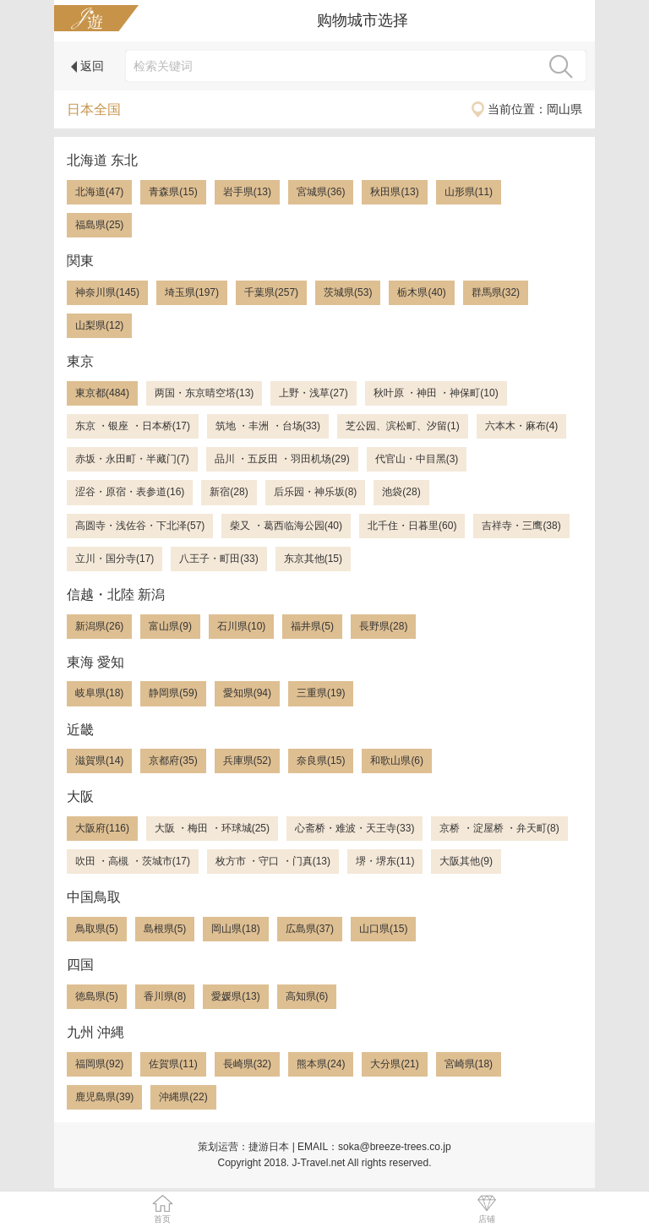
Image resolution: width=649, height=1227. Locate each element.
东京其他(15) (313, 558)
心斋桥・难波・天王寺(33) (354, 828)
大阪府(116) (102, 828)
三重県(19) (321, 693)
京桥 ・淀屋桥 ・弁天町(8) (499, 828)
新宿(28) (229, 492)
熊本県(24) (321, 1064)
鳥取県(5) (96, 929)
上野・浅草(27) (313, 393)
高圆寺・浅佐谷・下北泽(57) (140, 526)
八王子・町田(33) (218, 558)
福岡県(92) (99, 1064)
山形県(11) (468, 192)
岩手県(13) (247, 192)
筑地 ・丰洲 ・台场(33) (267, 426)
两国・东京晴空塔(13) (204, 393)
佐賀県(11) (173, 1064)
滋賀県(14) (99, 760)
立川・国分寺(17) (114, 558)
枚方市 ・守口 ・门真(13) (272, 861)
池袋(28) (401, 492)
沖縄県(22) (183, 1097)
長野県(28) (383, 626)
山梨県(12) (99, 325)
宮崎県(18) (468, 1064)
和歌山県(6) (396, 760)
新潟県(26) (99, 626)
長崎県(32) (247, 1064)
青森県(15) (173, 192)
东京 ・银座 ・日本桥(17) (132, 426)
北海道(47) (99, 192)
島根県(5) (165, 929)
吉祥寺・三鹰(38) (521, 526)
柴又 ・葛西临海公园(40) (286, 526)
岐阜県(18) (99, 693)
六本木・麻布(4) (522, 426)
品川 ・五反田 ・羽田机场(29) (282, 459)
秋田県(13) (394, 192)
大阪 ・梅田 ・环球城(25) (212, 828)
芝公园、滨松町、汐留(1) (403, 426)
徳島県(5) (96, 996)
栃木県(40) (421, 292)
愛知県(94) (247, 693)
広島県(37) (310, 929)
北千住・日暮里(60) (412, 526)
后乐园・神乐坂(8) (315, 492)
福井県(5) (312, 626)
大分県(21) (394, 1064)
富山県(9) (170, 626)
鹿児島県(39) (104, 1097)
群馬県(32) (496, 292)
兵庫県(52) (247, 760)
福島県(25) (99, 225)
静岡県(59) (173, 693)
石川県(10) (241, 626)
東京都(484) (102, 393)
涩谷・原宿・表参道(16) (129, 492)
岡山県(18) (235, 929)
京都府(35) (173, 760)
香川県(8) (165, 996)
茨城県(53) (348, 292)
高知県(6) (307, 996)
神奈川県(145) (107, 292)
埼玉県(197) (192, 292)
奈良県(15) (321, 760)
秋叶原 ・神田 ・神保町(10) (436, 393)
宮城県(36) (321, 192)
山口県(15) (383, 929)
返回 (87, 66)
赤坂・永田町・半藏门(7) (132, 459)
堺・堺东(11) (385, 861)
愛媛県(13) (235, 996)
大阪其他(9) (466, 861)
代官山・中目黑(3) (417, 459)
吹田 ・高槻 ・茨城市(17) (132, 861)
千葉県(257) (271, 292)
